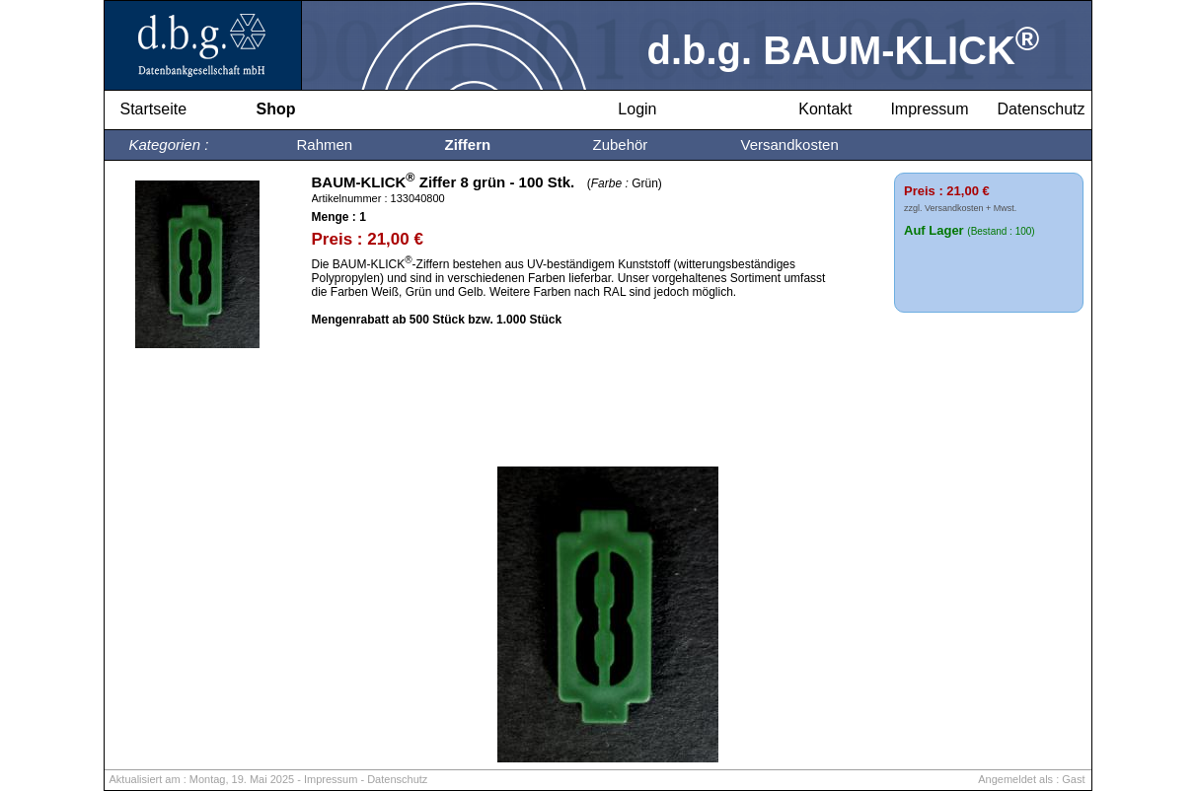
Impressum (330, 779)
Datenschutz (397, 779)
